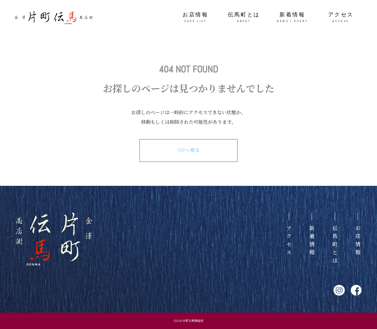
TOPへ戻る (188, 150)
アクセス (341, 17)
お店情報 (195, 17)
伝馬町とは (244, 17)
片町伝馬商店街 (193, 321)
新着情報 (292, 17)
